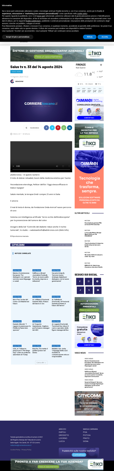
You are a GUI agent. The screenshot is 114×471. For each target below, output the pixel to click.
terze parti (41, 16)
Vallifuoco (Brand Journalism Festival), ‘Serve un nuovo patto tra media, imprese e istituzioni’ (40, 277)
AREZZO (62, 429)
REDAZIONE (19, 81)
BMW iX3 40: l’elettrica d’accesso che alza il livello (94, 266)
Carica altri (41, 363)
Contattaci (79, 454)
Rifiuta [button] (90, 37)
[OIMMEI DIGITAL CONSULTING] (89, 109)
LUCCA (62, 441)
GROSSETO (64, 435)
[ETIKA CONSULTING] (57, 54)
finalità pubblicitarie (33, 21)
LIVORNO (63, 438)
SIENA (85, 441)
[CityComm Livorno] (89, 403)
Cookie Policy (15, 450)
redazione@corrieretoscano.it (20, 445)
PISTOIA (86, 435)
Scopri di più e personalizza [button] (17, 37)
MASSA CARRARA (90, 429)
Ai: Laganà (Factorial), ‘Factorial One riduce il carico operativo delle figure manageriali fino (60, 327)
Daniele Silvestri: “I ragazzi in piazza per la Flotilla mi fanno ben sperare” (22, 327)
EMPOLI (62, 432)
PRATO (86, 438)
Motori (87, 220)
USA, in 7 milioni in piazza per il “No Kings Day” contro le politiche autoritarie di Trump (21, 352)
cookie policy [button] (82, 14)
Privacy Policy (26, 450)
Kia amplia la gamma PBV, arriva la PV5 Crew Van (93, 223)
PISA (85, 432)
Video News (16, 71)
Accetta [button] (105, 37)
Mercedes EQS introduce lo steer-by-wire (94, 255)
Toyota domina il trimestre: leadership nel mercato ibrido (94, 244)
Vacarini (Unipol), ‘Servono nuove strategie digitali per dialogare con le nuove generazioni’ (60, 277)
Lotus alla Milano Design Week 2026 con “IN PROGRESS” (93, 234)
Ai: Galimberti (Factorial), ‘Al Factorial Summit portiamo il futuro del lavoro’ (60, 302)
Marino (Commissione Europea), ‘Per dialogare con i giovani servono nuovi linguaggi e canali (22, 277)
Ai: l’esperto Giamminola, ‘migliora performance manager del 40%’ (41, 327)
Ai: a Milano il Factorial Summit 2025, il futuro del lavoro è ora (40, 301)
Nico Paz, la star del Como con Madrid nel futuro (21, 301)
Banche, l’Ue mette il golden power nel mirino (40, 351)
